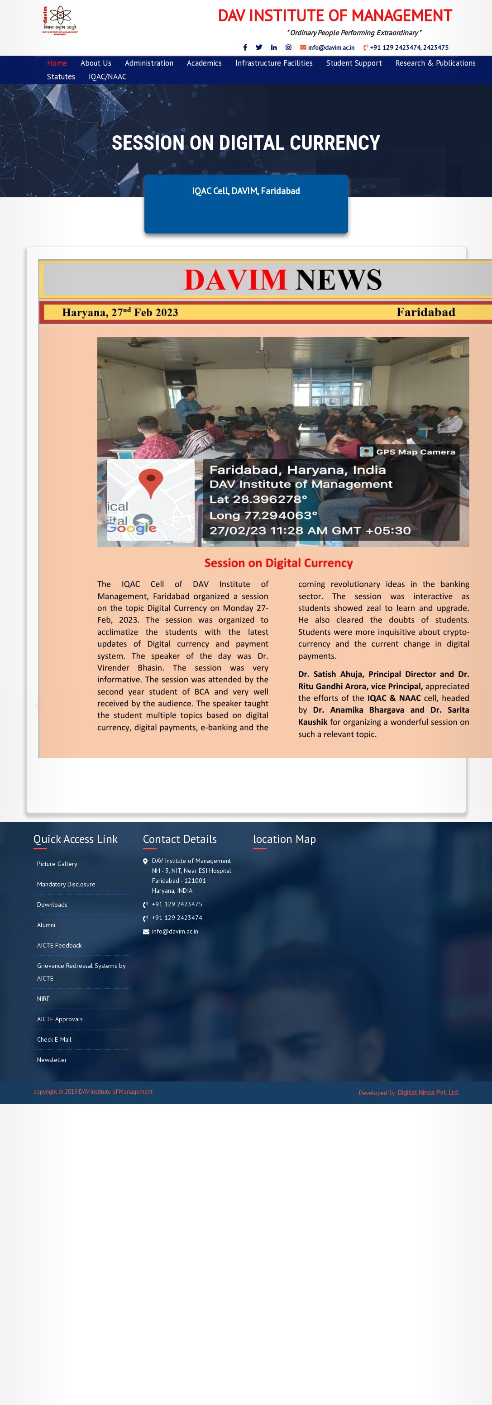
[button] (37, 702)
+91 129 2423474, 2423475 (408, 47)
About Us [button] (96, 63)
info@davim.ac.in (330, 47)
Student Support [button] (354, 63)
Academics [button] (204, 63)
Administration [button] (149, 63)
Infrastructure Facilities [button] (274, 63)
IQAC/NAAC (107, 76)
